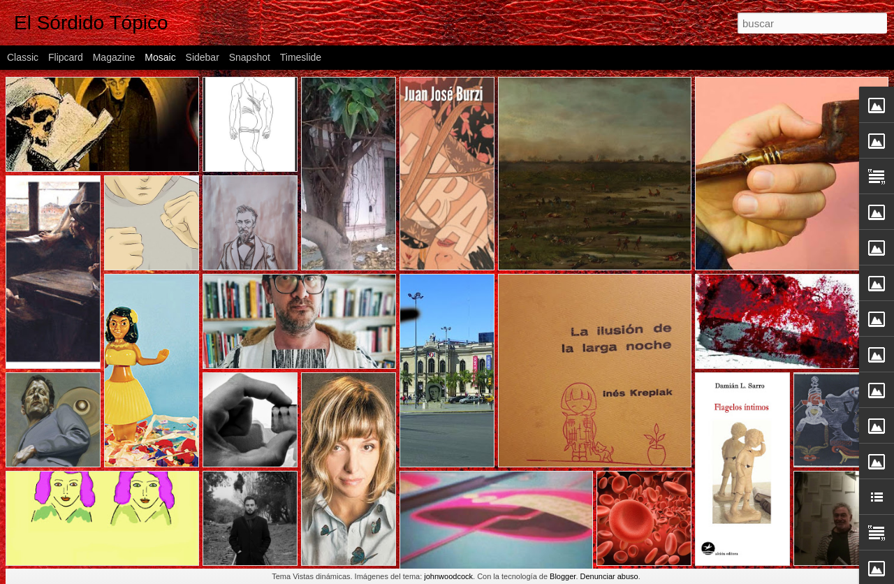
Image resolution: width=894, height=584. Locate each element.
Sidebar (202, 57)
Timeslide (300, 57)
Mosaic (160, 57)
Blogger (563, 576)
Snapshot (249, 57)
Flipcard (65, 57)
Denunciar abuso (609, 576)
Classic (22, 57)
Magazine (114, 57)
